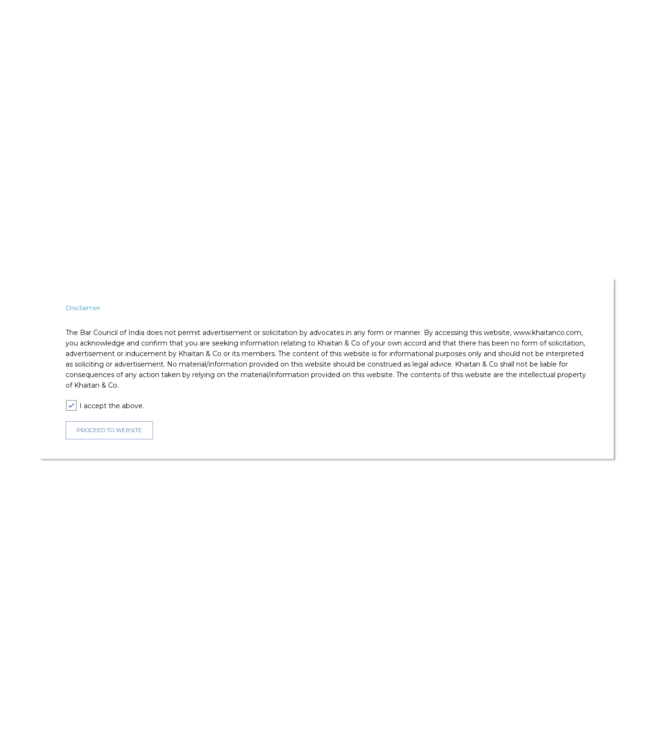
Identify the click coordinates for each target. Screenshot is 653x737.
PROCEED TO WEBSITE (109, 430)
